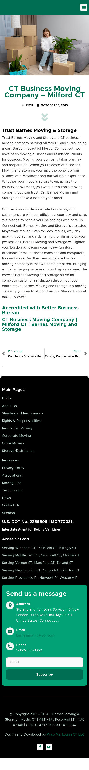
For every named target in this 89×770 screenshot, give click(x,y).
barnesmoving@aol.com (35, 639)
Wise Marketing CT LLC (65, 746)
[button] (83, 9)
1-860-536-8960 (29, 655)
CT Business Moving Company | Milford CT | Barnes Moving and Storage (39, 329)
